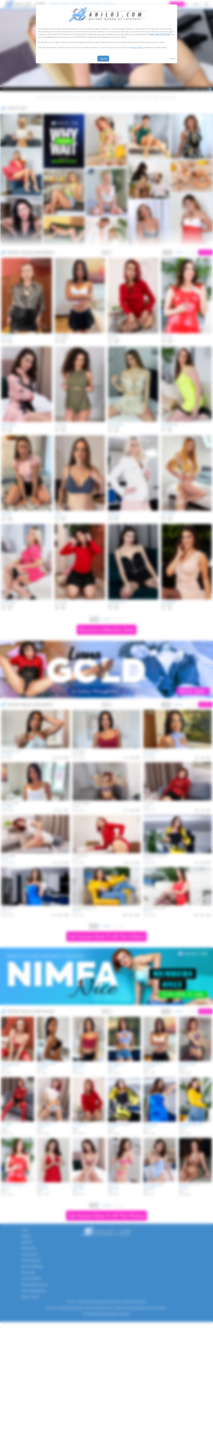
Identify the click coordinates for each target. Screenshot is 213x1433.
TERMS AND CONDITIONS (159, 34)
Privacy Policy (137, 47)
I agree (103, 58)
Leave (172, 58)
